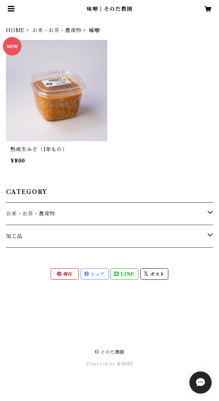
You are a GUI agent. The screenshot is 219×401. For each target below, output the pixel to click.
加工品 (14, 236)
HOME (15, 30)
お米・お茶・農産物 (56, 30)
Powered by (109, 364)
